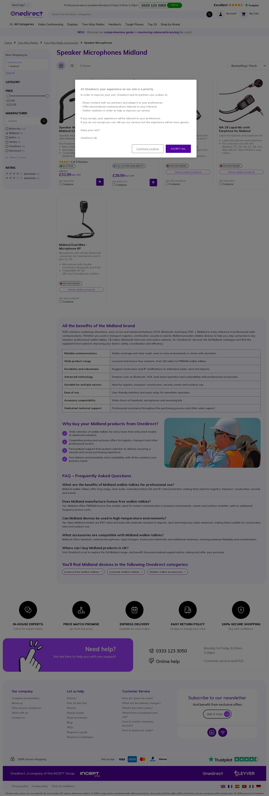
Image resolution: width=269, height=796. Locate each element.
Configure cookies (147, 148)
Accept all (178, 148)
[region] (136, 119)
